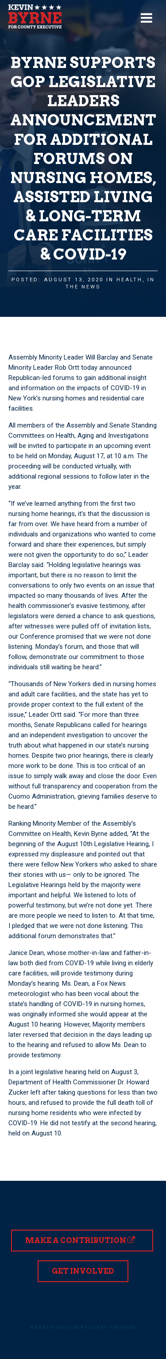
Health (129, 280)
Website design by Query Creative (83, 1327)
